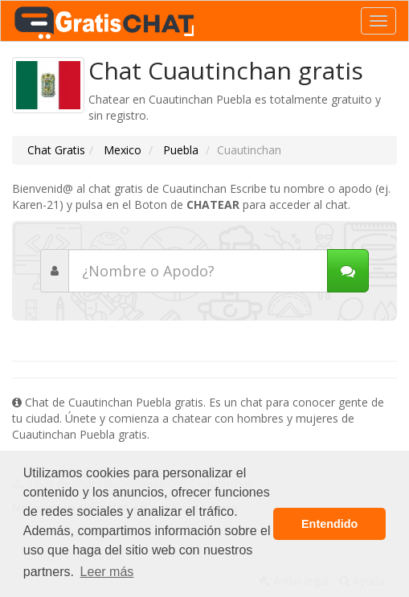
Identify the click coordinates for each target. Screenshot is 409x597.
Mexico (120, 149)
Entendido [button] (329, 523)
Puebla (179, 149)
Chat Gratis (56, 149)
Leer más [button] (107, 572)
